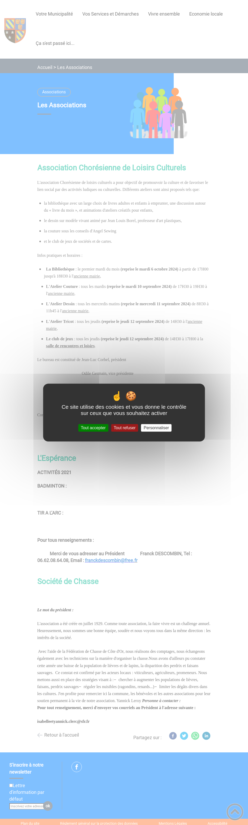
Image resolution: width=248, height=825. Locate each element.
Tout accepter (93, 428)
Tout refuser (124, 428)
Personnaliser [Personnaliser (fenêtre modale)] (156, 428)
